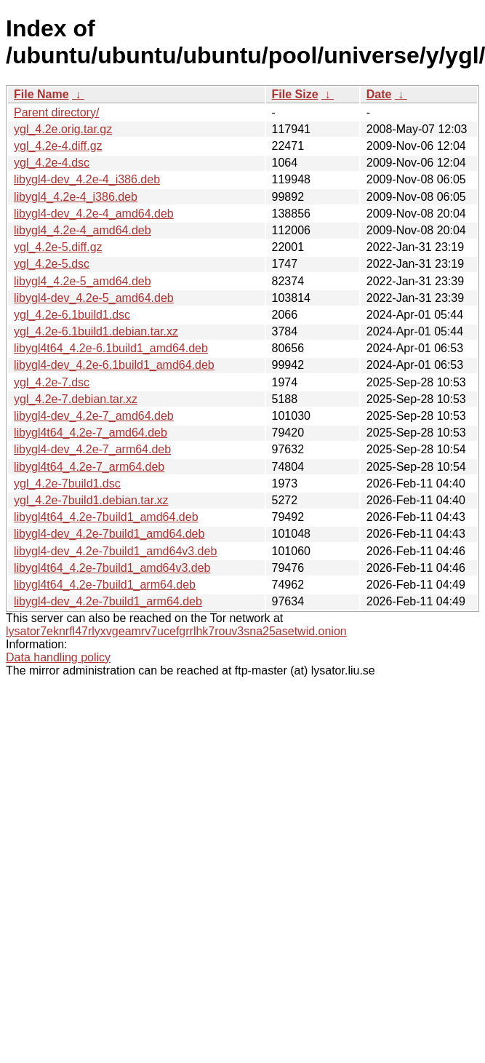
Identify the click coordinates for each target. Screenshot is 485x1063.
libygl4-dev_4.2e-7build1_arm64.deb (108, 601)
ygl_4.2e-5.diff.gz (58, 247)
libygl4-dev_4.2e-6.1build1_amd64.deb (114, 365)
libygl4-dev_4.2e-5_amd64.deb (94, 298)
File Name (41, 94)
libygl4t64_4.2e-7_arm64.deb (89, 467)
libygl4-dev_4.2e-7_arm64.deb (92, 449)
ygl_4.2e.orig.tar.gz (63, 129)
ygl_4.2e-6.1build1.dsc (72, 314)
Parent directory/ (56, 112)
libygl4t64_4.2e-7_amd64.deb (90, 432)
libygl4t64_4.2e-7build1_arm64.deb (105, 584)
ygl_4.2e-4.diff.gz (58, 146)
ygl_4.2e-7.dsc (51, 382)
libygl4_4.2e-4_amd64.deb (82, 230)
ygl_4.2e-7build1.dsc (67, 483)
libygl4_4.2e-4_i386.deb (75, 197)
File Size (295, 94)
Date (379, 94)
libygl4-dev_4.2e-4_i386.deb (87, 179)
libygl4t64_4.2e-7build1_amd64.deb (106, 517)
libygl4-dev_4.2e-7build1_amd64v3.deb (115, 551)
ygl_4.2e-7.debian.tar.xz (75, 399)
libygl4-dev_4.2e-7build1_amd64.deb (109, 533)
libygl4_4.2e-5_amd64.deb (82, 281)
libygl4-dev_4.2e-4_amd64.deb (94, 213)
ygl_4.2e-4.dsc (51, 162)
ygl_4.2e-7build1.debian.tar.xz (91, 500)
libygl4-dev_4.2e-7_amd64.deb (94, 416)
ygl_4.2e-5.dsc (51, 264)
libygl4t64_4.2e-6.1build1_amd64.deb (111, 348)
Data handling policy (58, 657)
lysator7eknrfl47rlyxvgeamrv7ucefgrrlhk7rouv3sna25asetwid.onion (176, 631)
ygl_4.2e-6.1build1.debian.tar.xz (96, 331)
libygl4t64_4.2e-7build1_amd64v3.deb (112, 568)
